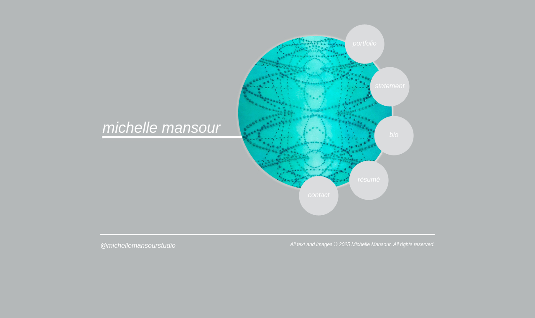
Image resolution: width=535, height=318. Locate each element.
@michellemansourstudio (138, 245)
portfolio (365, 43)
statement (389, 85)
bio (394, 134)
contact (319, 194)
